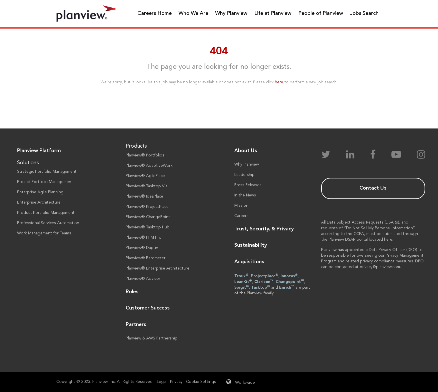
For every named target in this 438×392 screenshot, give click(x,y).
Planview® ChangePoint (148, 217)
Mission (241, 206)
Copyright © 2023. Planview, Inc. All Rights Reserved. (104, 382)
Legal (162, 382)
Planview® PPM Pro (143, 238)
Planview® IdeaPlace (144, 196)
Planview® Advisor (143, 279)
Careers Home (154, 13)
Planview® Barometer (145, 258)
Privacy (176, 382)
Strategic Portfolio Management (47, 172)
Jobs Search (364, 13)
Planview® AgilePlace (145, 176)
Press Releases (247, 185)
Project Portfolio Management (45, 182)
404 (219, 52)
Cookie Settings (201, 382)
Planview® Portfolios (145, 155)
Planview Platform (39, 150)
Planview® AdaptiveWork (149, 166)
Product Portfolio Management (46, 213)
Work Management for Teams (44, 233)
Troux (241, 276)
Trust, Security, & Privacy (264, 229)
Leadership (244, 175)
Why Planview (231, 13)
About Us (245, 150)
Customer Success (148, 308)
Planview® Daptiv (142, 248)
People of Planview (320, 13)
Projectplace (264, 276)
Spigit (241, 287)
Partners (136, 324)
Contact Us (373, 188)
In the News (245, 195)
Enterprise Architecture (39, 202)
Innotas (289, 276)
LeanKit (243, 281)
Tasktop (260, 287)
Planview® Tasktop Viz (146, 186)
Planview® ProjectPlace (147, 207)
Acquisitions (249, 261)
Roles (132, 291)
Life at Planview (272, 13)
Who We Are (193, 13)
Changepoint (290, 281)
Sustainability (250, 245)
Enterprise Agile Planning (40, 192)
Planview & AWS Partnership (151, 338)
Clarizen (263, 281)
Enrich (286, 287)
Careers (241, 216)
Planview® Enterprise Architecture (157, 268)
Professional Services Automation (48, 223)
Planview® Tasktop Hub (147, 227)
